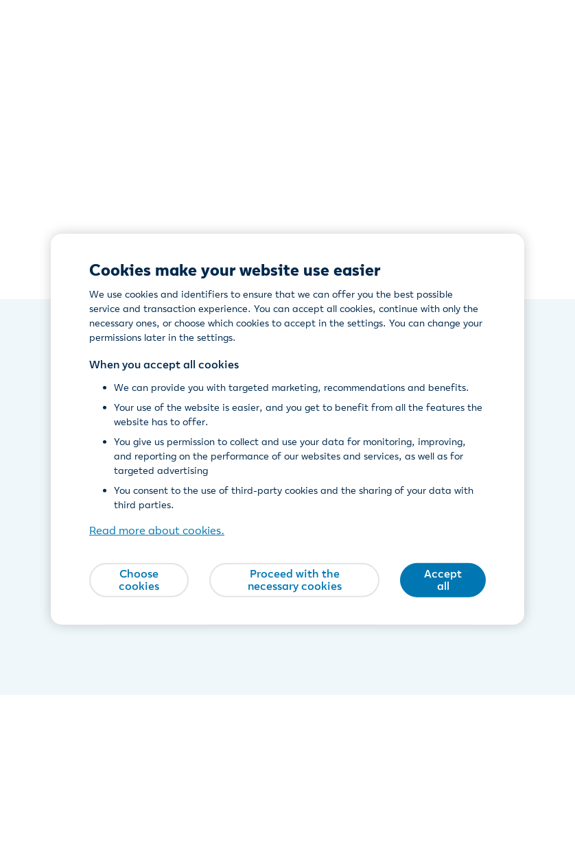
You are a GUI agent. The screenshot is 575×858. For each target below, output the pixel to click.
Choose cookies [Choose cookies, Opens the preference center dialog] (139, 580)
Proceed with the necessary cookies (295, 580)
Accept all (443, 580)
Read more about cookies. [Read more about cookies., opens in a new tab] (156, 530)
